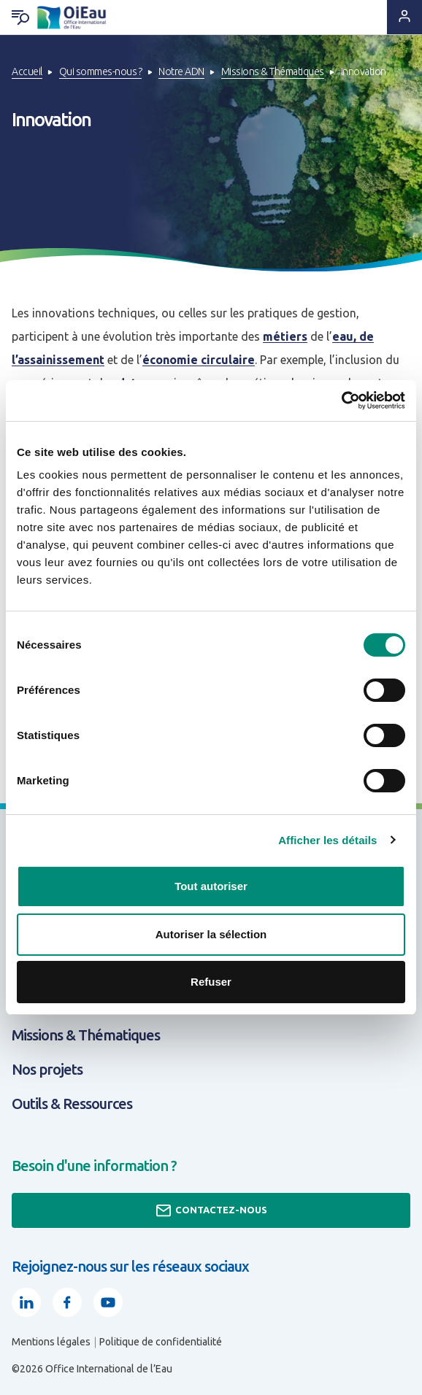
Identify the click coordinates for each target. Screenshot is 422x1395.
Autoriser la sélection (211, 934)
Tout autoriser (211, 886)
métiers (285, 336)
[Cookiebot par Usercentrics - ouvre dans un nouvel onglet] (341, 400)
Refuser (211, 981)
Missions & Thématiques (272, 71)
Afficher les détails (327, 840)
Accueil (27, 71)
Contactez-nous (211, 1210)
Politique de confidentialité (160, 1342)
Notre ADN (181, 71)
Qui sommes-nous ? (100, 71)
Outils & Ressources (72, 1103)
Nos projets (47, 1069)
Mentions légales (51, 1342)
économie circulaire (198, 359)
